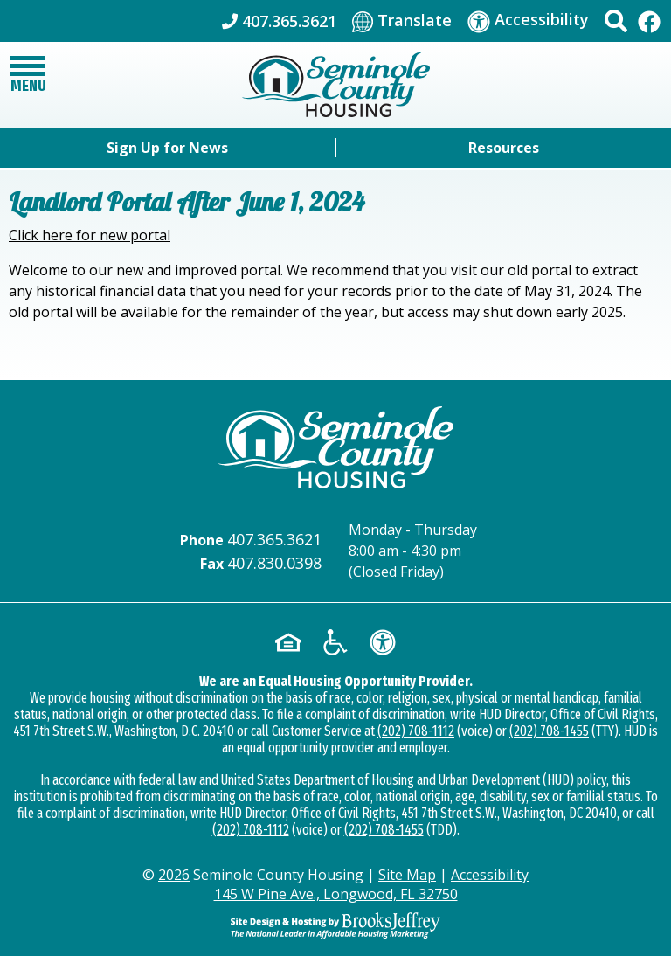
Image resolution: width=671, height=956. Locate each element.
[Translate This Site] (402, 21)
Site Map (407, 874)
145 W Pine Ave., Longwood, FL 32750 (336, 894)
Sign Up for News (167, 147)
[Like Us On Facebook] (649, 20)
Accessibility (490, 874)
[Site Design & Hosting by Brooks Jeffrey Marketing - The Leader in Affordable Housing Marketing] (335, 923)
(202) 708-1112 (415, 731)
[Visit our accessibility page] (528, 20)
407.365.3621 (274, 539)
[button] (616, 21)
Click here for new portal (89, 235)
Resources (503, 147)
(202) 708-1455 (549, 731)
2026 (174, 874)
